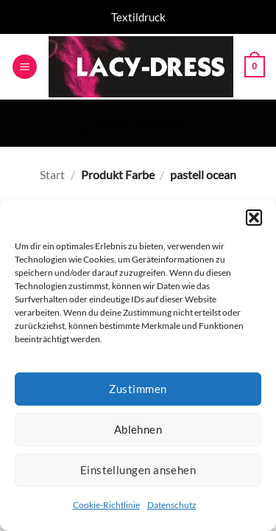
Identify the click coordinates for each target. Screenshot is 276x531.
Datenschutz (172, 504)
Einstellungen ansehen (138, 469)
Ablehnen (138, 429)
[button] (254, 217)
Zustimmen (137, 388)
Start (52, 174)
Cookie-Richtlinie (106, 504)
